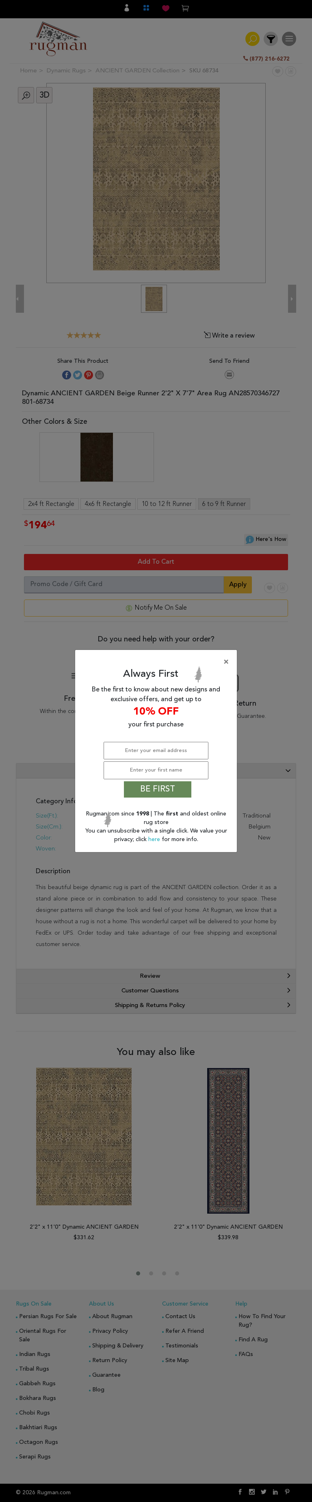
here (155, 839)
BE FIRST (157, 789)
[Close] (158, 662)
